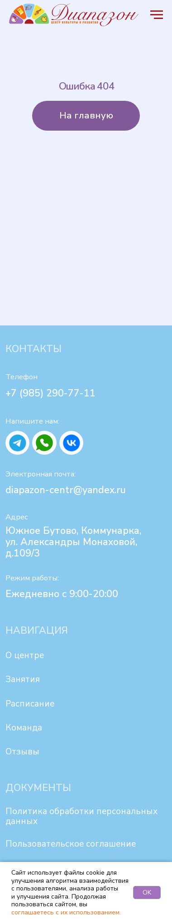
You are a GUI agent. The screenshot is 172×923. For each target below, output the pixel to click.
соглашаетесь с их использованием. (66, 912)
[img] (17, 443)
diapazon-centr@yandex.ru (65, 490)
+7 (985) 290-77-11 (50, 393)
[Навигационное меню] (156, 14)
